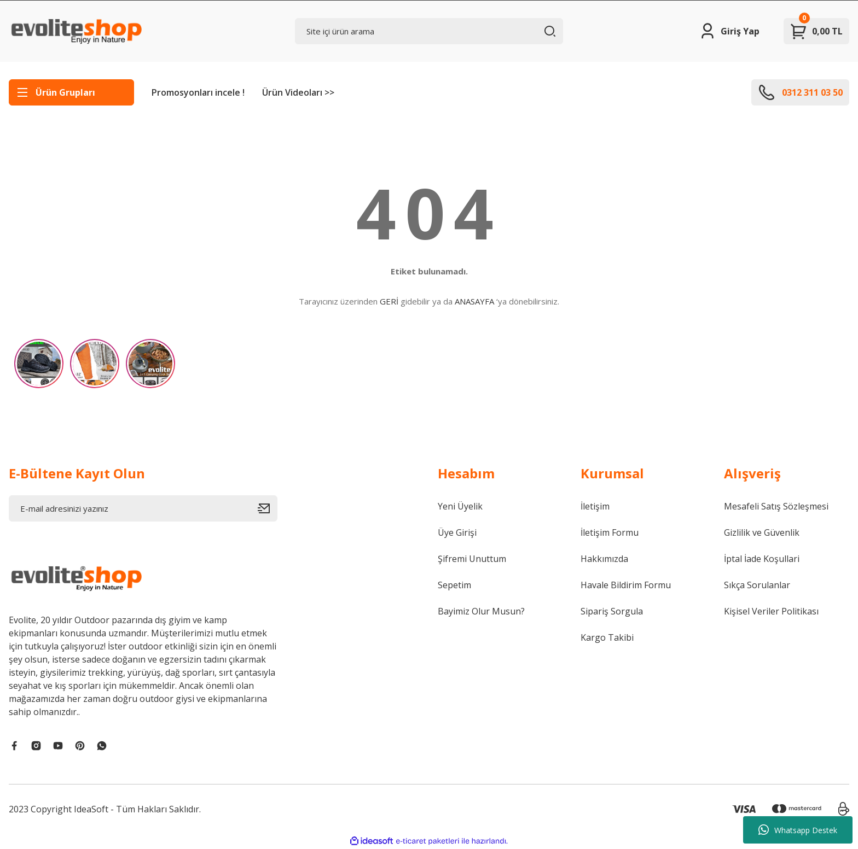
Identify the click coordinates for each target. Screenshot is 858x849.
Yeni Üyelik (460, 506)
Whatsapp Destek (797, 830)
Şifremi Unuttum (472, 559)
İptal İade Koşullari (761, 559)
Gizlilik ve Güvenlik (761, 532)
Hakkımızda (604, 559)
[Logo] (75, 31)
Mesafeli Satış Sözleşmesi (776, 506)
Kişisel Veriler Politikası (771, 611)
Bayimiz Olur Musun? (481, 611)
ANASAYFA (474, 301)
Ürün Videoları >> (298, 92)
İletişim (595, 506)
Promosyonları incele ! (198, 92)
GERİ (389, 301)
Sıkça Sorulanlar (757, 585)
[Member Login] (729, 31)
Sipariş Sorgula (612, 611)
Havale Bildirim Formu (626, 585)
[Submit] (267, 508)
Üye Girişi (457, 532)
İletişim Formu (610, 532)
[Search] (429, 31)
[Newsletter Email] (143, 508)
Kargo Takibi (607, 637)
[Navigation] (71, 92)
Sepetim (454, 585)
